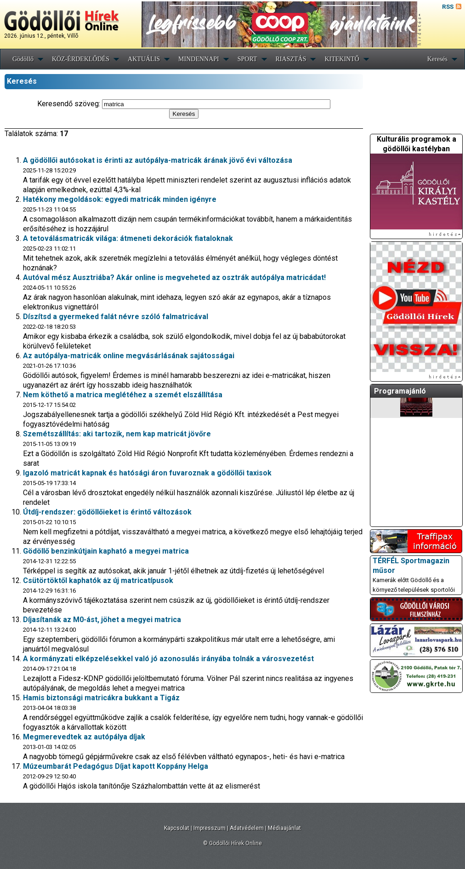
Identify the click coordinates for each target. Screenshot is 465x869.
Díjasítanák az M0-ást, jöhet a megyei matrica (102, 619)
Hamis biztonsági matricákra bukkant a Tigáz (101, 697)
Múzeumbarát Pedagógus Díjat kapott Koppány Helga (115, 766)
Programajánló (400, 391)
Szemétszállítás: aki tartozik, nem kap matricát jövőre (117, 433)
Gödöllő (23, 59)
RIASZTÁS (291, 59)
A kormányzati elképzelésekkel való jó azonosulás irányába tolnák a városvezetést (168, 658)
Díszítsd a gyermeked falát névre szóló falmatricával (115, 316)
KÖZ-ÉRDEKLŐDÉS (80, 59)
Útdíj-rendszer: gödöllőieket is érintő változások (107, 512)
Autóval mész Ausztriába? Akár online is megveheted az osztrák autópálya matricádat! (174, 277)
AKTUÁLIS (144, 59)
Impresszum (209, 828)
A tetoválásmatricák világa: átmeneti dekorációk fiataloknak (128, 238)
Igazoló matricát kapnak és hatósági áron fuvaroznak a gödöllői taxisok (147, 473)
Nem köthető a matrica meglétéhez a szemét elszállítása (122, 394)
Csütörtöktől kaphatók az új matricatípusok (98, 580)
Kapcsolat (176, 828)
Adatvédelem (247, 828)
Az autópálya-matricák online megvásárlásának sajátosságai (128, 355)
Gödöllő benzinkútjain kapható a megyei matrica (106, 551)
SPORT (247, 59)
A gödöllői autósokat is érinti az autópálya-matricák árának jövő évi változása (157, 160)
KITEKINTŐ (341, 59)
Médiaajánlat (284, 828)
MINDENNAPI (198, 59)
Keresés (437, 59)
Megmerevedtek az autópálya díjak (84, 736)
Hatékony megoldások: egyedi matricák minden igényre (119, 199)
